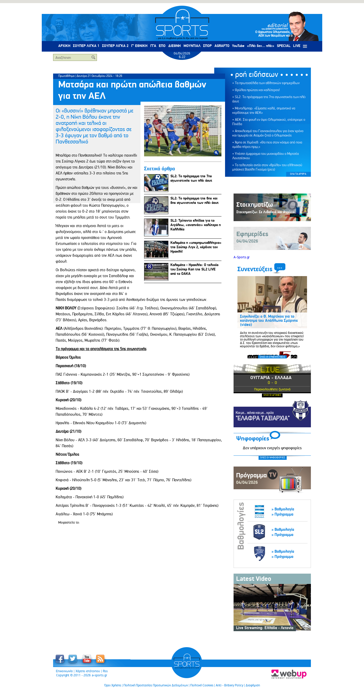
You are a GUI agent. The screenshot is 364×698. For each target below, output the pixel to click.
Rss (105, 671)
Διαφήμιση (253, 685)
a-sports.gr (99, 675)
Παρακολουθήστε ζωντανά (272, 389)
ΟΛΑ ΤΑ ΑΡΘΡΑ (298, 173)
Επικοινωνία (64, 671)
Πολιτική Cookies (201, 685)
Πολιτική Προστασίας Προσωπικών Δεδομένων (155, 685)
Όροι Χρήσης (112, 685)
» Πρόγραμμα (282, 514)
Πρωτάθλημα (66, 76)
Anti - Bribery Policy (229, 685)
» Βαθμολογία (282, 509)
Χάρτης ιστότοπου (88, 671)
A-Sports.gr (242, 257)
